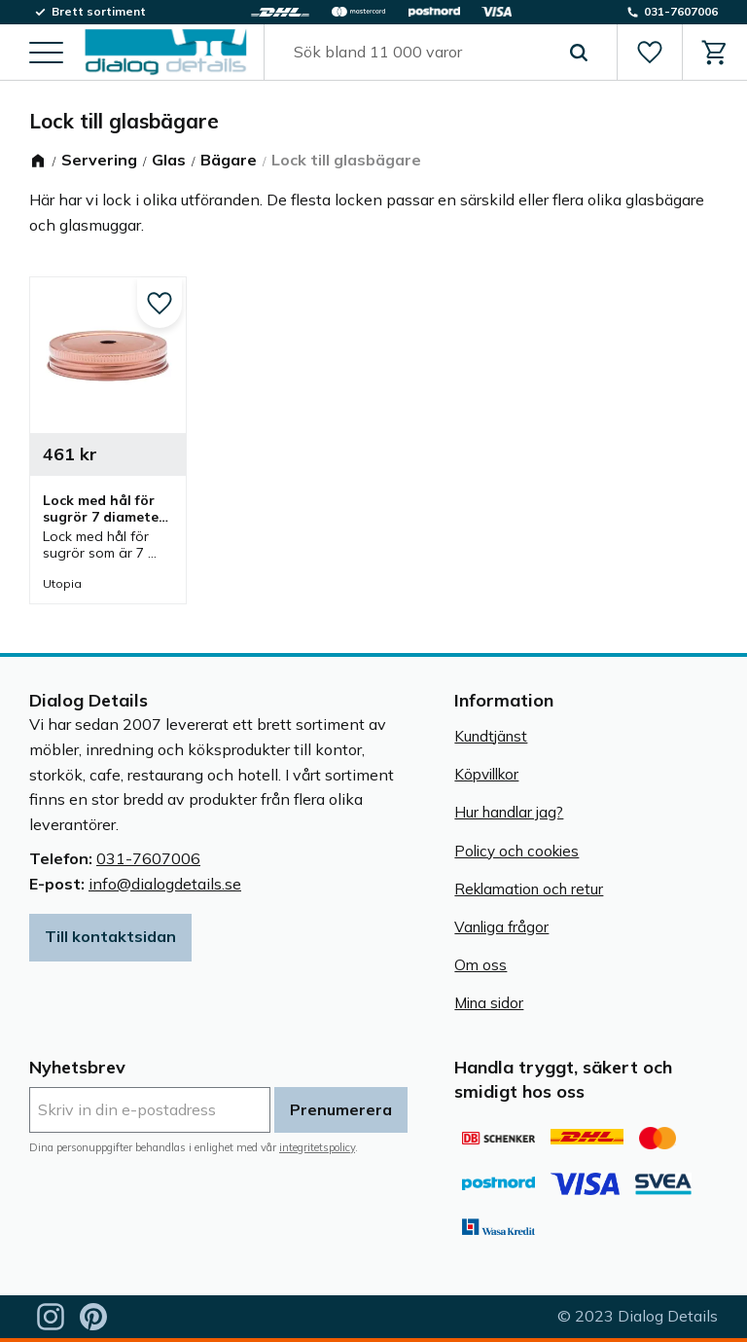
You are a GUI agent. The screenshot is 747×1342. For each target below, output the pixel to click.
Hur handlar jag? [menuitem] (508, 812)
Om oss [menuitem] (480, 965)
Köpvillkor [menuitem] (486, 774)
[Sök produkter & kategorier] (418, 52)
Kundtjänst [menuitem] (490, 736)
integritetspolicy (317, 1147)
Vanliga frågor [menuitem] (501, 927)
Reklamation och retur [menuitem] (528, 889)
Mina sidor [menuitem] (488, 1003)
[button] (46, 54)
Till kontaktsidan (110, 936)
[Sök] (578, 52)
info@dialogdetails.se (165, 883)
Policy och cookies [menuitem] (516, 851)
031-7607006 (148, 858)
